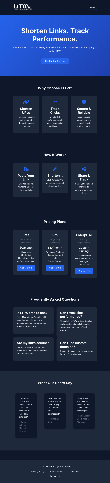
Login (92, 7)
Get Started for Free (55, 61)
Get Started (26, 267)
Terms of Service (56, 471)
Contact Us (84, 271)
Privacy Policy (37, 471)
